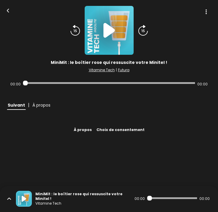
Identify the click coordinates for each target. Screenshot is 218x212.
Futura (124, 69)
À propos (83, 129)
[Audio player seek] (109, 83)
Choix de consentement (120, 129)
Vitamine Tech (102, 69)
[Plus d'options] (206, 12)
